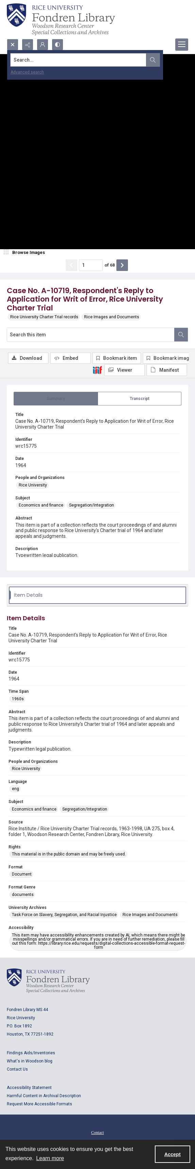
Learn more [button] (50, 1158)
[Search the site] (78, 59)
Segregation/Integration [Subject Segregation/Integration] (91, 505)
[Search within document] (181, 334)
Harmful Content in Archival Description (44, 1095)
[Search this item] (90, 334)
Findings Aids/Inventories (31, 1053)
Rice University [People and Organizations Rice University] (33, 485)
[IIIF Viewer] (124, 370)
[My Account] (42, 44)
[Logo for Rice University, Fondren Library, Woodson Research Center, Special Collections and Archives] (48, 980)
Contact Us (17, 1069)
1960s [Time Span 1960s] (18, 698)
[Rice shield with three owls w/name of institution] (61, 19)
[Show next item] (122, 265)
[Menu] (181, 44)
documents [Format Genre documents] (23, 894)
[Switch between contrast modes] (57, 44)
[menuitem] (97, 1132)
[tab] (56, 398)
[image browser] (25, 252)
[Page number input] (91, 265)
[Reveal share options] (27, 44)
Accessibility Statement (29, 1087)
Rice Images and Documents (111, 317)
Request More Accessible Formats (39, 1104)
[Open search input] (12, 44)
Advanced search (27, 72)
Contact (97, 1132)
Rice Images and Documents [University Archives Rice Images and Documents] (150, 914)
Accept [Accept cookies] (172, 1154)
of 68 (109, 265)
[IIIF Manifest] (166, 370)
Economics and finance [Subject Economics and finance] (41, 505)
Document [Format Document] (22, 874)
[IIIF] (97, 369)
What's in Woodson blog (29, 1061)
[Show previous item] (71, 265)
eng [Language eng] (15, 788)
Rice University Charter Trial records (44, 317)
